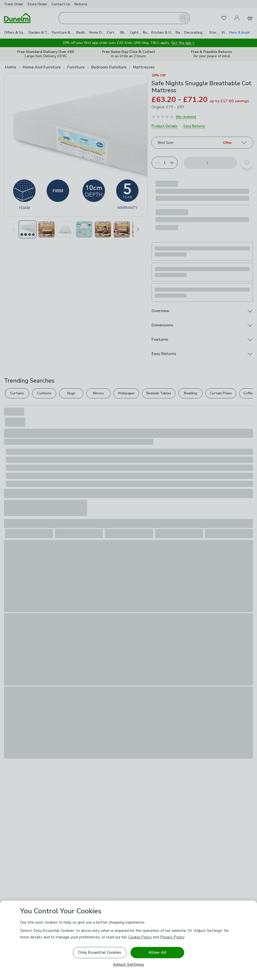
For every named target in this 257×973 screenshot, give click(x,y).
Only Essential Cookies (99, 952)
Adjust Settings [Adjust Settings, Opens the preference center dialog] (128, 964)
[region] (128, 937)
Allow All (157, 952)
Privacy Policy (172, 937)
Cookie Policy (140, 937)
